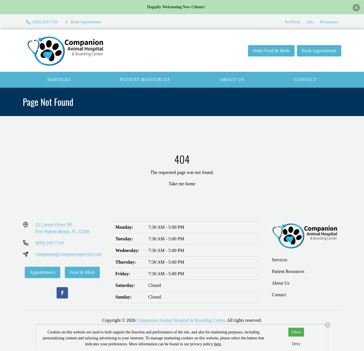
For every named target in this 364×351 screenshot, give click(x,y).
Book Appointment (319, 50)
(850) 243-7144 (49, 242)
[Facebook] (62, 293)
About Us (232, 79)
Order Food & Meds (271, 50)
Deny (296, 344)
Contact (305, 79)
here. (218, 344)
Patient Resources (145, 79)
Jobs (310, 22)
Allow (296, 332)
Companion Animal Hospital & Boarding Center (181, 320)
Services (59, 79)
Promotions (329, 22)
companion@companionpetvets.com (68, 254)
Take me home (182, 183)
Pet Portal (292, 22)
